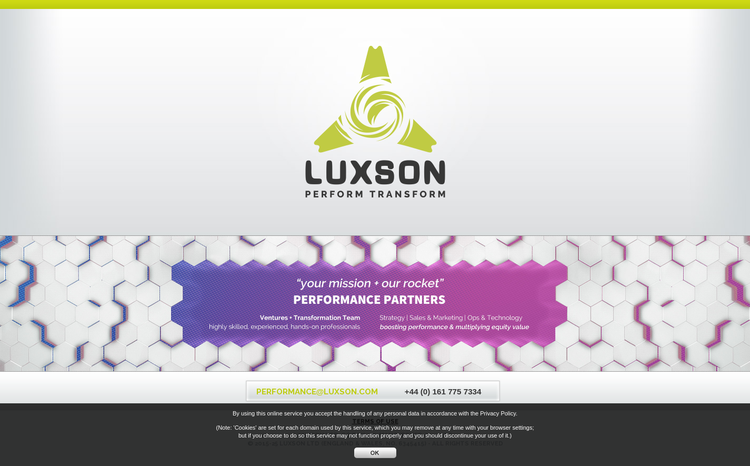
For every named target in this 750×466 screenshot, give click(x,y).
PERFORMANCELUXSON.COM (317, 391)
